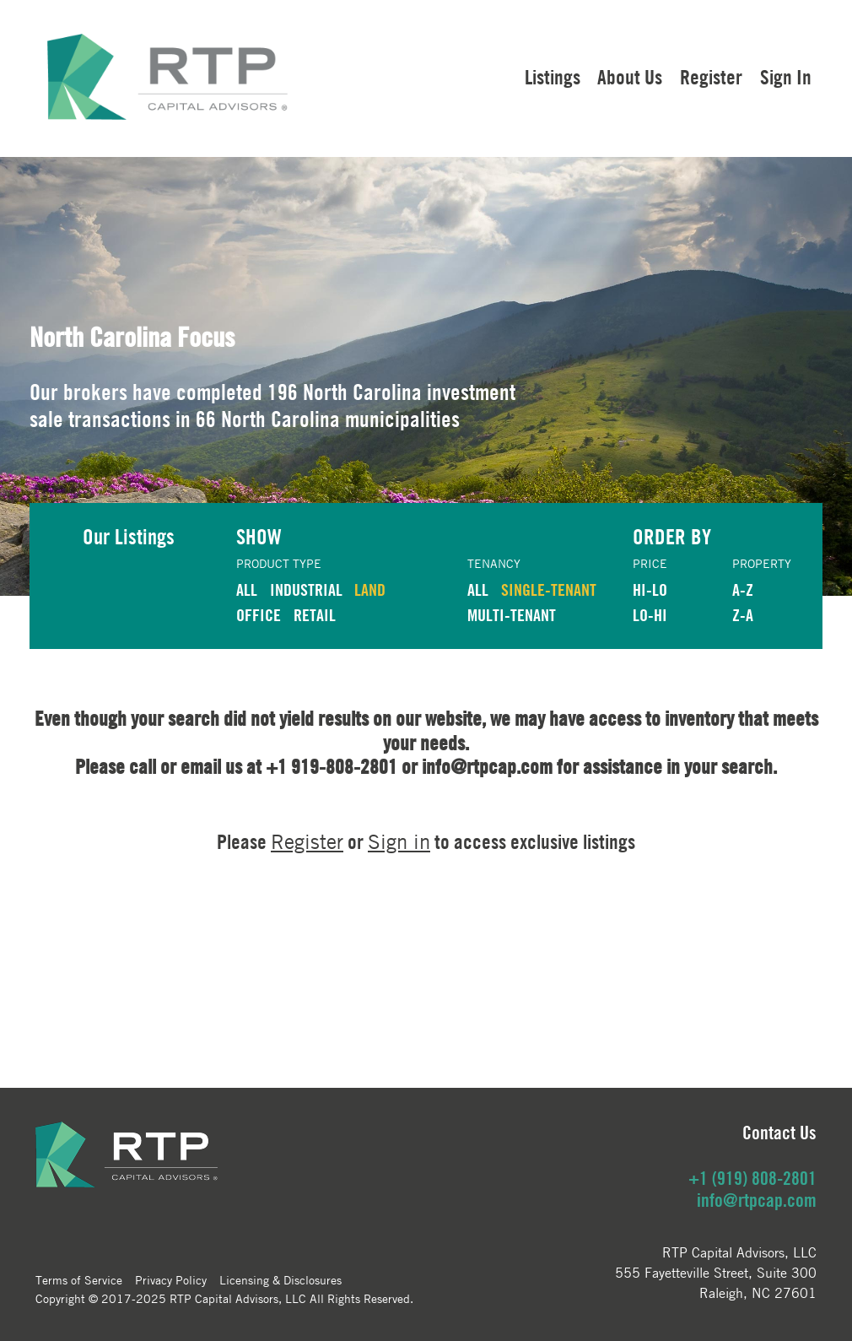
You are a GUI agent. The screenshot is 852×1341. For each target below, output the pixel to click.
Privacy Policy (171, 1279)
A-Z (742, 589)
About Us (629, 76)
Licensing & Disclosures (280, 1279)
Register (711, 76)
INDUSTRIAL (306, 589)
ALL (246, 589)
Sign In (786, 76)
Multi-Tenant (511, 614)
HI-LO (650, 589)
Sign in (399, 842)
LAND (370, 589)
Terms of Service (78, 1279)
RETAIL (315, 614)
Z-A (742, 614)
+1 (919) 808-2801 (752, 1178)
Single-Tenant (548, 589)
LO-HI (650, 614)
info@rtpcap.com (757, 1200)
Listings (552, 76)
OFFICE (258, 614)
